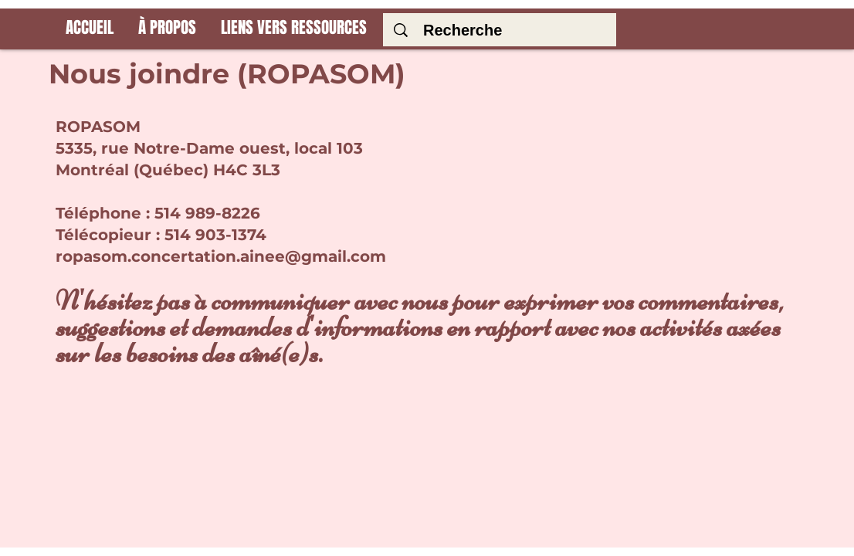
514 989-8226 (207, 213)
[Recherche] (503, 30)
